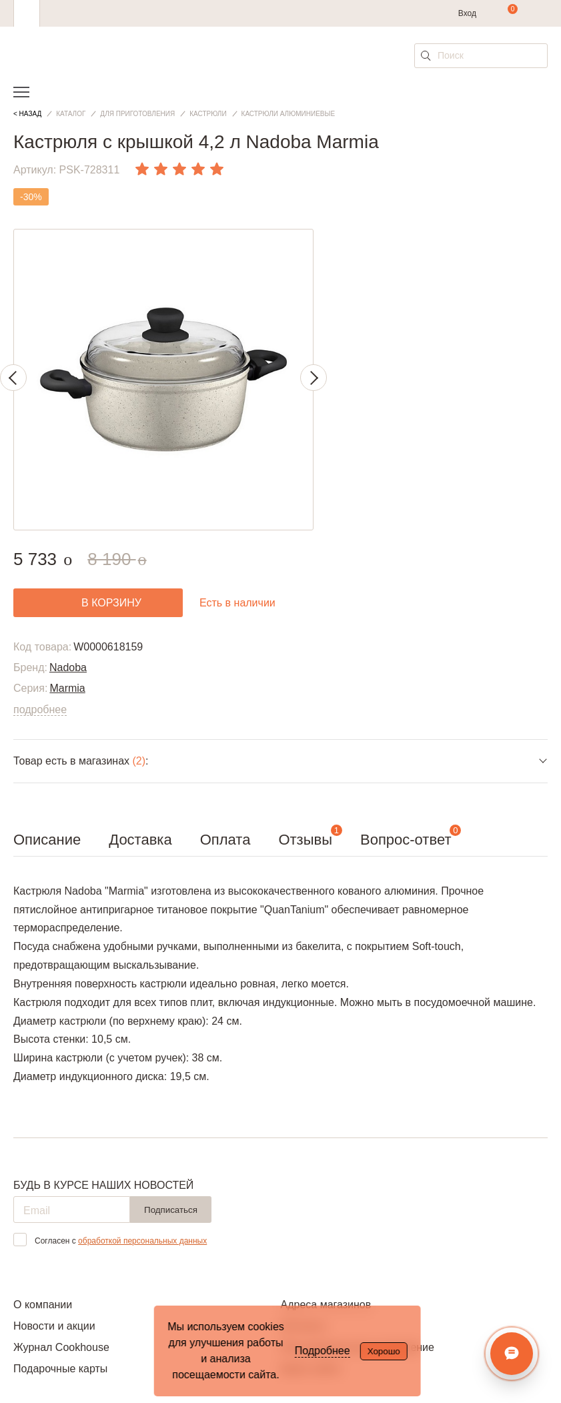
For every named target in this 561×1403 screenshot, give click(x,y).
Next (313, 377)
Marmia (67, 688)
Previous (13, 377)
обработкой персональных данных (142, 1241)
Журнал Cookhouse (61, 1347)
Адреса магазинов (326, 1304)
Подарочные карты (60, 1368)
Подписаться (170, 1210)
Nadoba (68, 667)
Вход (467, 13)
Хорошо (384, 1351)
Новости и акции (54, 1326)
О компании (42, 1304)
